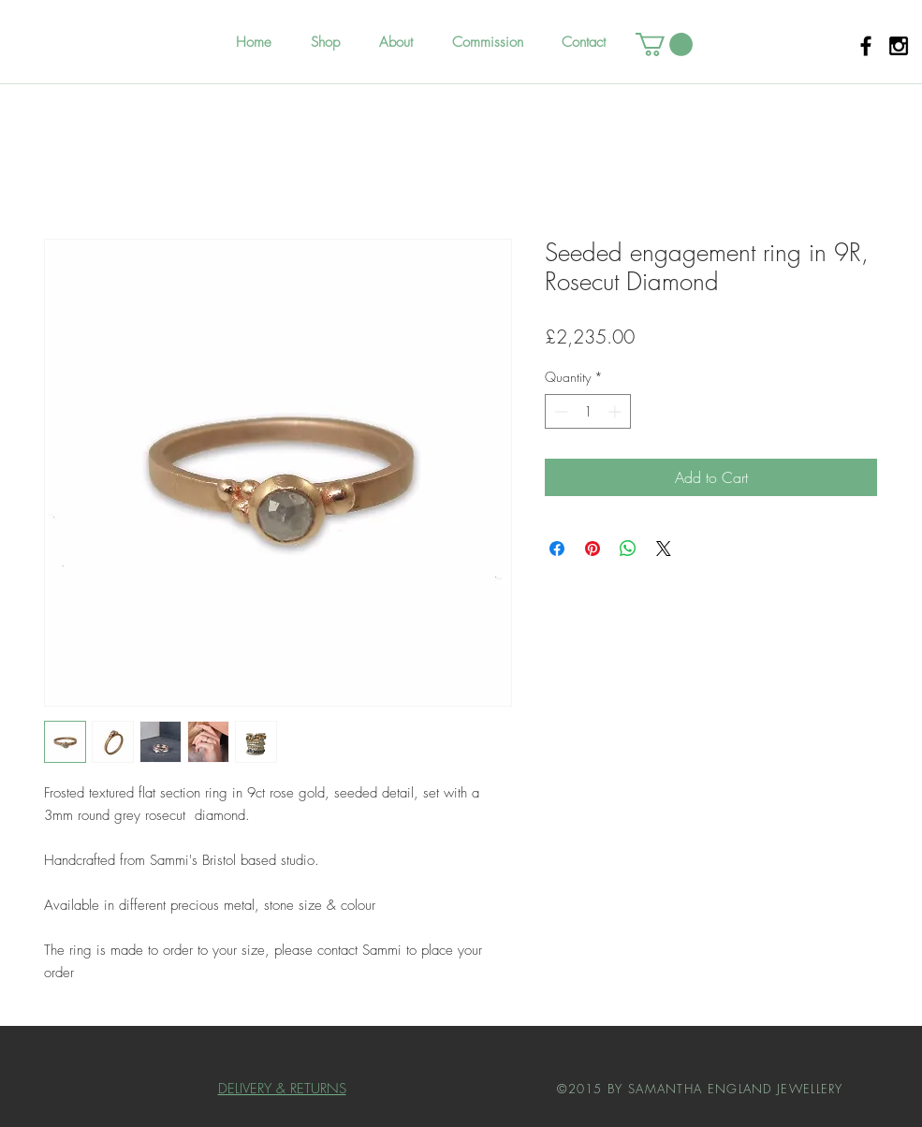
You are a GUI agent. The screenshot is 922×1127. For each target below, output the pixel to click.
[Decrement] (559, 411)
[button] (664, 44)
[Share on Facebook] (557, 548)
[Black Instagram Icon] (898, 46)
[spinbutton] (588, 411)
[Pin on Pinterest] (592, 548)
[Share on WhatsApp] (628, 548)
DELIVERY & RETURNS (282, 1088)
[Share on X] (663, 548)
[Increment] (616, 411)
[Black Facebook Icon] (866, 46)
